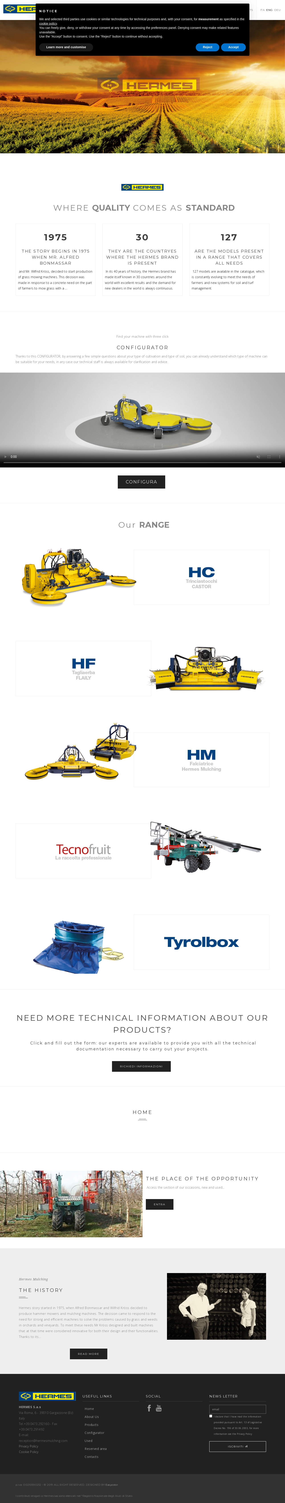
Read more (88, 1353)
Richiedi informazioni (141, 1066)
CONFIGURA (141, 482)
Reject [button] (207, 47)
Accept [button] (233, 47)
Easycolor (112, 1484)
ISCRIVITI (238, 1446)
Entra (159, 1204)
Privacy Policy (28, 1446)
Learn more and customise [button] (66, 47)
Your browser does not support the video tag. (142, 420)
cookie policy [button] (48, 23)
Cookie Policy (29, 1452)
